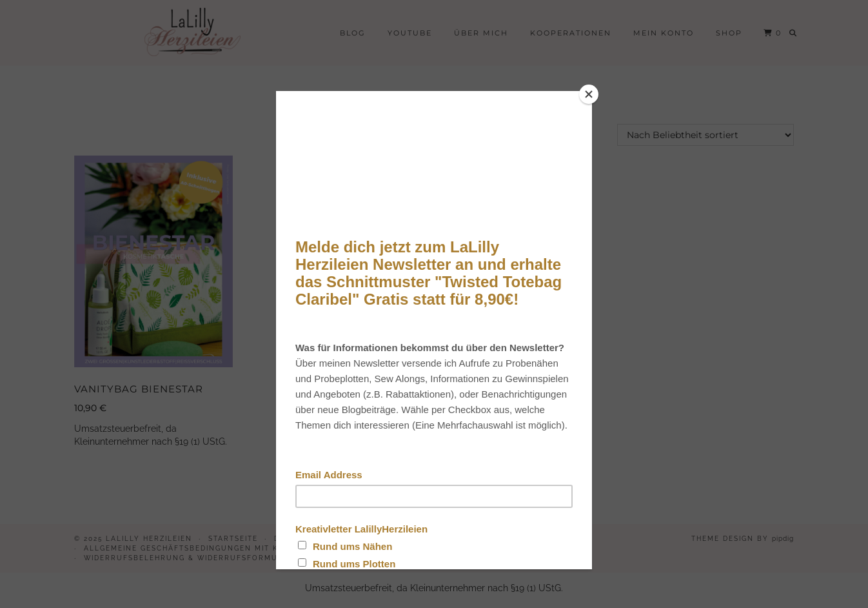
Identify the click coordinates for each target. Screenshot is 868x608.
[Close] (588, 94)
